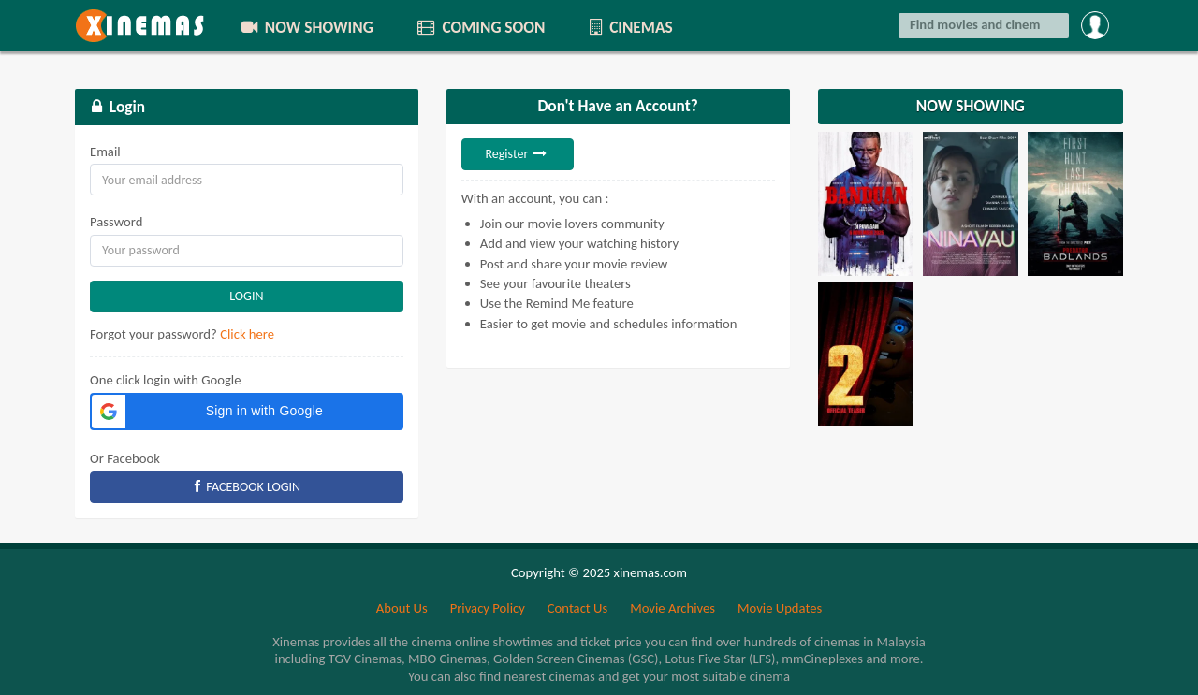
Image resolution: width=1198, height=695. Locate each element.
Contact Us (577, 608)
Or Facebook (125, 458)
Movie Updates (780, 608)
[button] (246, 411)
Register (517, 154)
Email (105, 151)
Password (116, 221)
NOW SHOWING (306, 27)
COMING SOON (480, 27)
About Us (402, 608)
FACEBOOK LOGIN (247, 487)
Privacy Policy (487, 608)
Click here (247, 334)
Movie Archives (672, 608)
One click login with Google (165, 379)
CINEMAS (629, 27)
